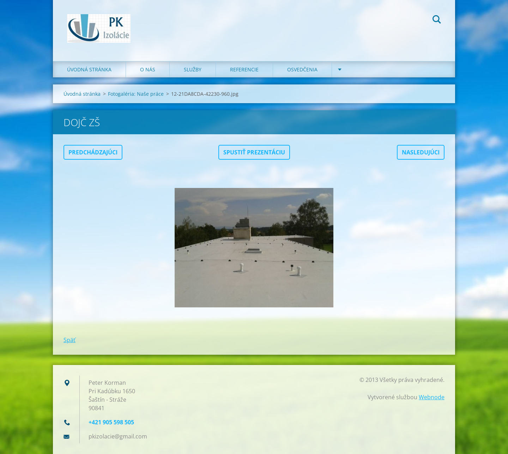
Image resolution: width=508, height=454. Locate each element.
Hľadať (437, 20)
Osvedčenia (302, 69)
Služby (192, 69)
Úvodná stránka (89, 69)
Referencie (244, 69)
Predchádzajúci (92, 152)
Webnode (432, 397)
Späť (69, 340)
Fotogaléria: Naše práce (136, 93)
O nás (147, 69)
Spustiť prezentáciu (254, 152)
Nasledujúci (421, 152)
